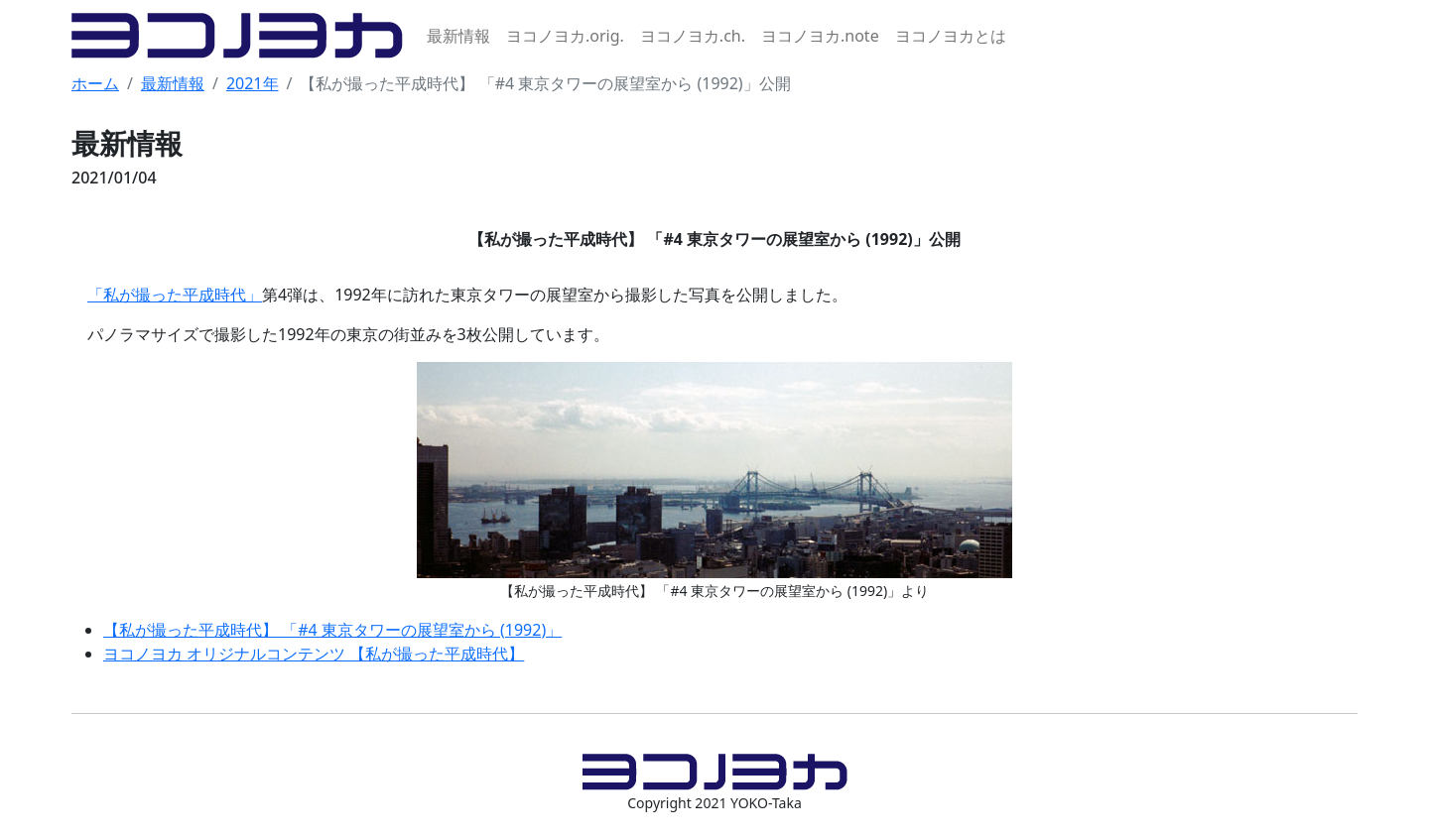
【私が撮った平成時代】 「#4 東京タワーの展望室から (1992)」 (332, 630)
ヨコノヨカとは (950, 36)
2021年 (252, 83)
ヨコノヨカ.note (820, 36)
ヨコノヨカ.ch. (692, 36)
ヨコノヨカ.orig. (565, 36)
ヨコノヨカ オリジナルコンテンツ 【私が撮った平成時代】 (313, 653)
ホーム (95, 83)
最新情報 (458, 36)
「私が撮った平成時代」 (174, 294)
